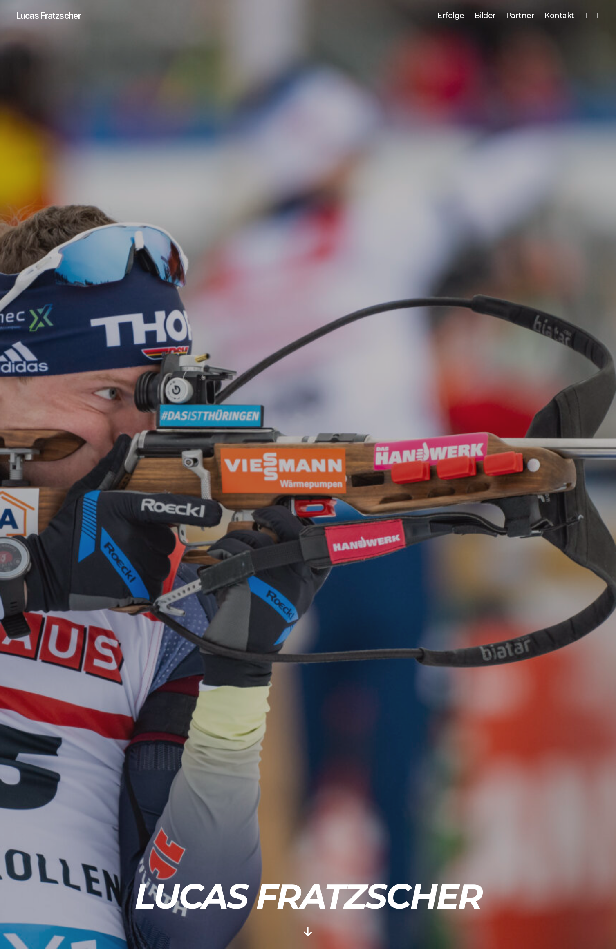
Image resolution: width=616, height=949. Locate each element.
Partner (520, 16)
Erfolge (450, 16)
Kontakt (559, 16)
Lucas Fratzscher (55, 16)
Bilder (485, 16)
